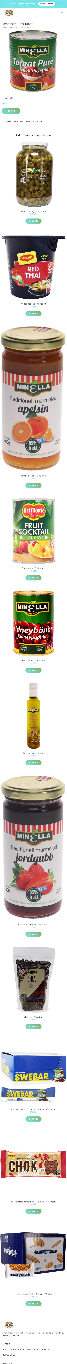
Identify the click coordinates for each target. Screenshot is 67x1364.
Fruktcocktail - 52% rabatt (33, 568)
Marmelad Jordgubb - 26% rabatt (33, 924)
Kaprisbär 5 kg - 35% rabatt (33, 211)
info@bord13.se (8, 1355)
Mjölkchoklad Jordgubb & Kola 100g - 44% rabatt (33, 1202)
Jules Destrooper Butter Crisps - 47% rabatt (33, 1294)
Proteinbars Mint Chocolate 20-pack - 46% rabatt (33, 1109)
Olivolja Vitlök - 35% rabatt (33, 753)
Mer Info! (11, 111)
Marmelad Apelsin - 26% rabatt (33, 476)
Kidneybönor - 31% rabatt (33, 660)
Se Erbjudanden (46, 4)
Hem (4, 27)
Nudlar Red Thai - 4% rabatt (33, 304)
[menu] (62, 13)
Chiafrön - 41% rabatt (33, 1017)
